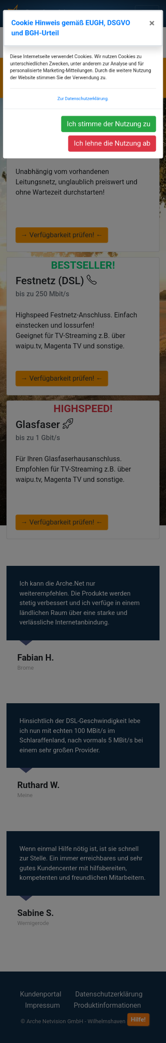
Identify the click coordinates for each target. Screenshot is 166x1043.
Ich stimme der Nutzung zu (109, 138)
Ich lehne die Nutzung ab (113, 157)
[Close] (154, 41)
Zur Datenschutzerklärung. (83, 114)
